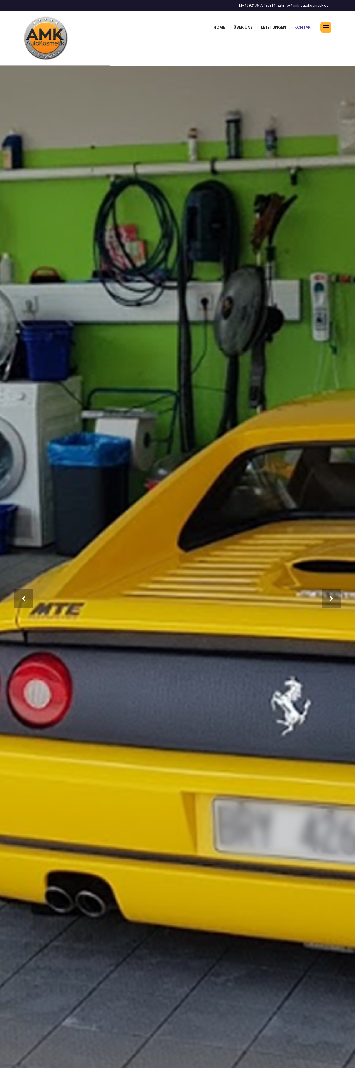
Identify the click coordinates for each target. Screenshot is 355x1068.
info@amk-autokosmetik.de (305, 5)
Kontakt (304, 27)
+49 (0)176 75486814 (258, 5)
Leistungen (273, 27)
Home (219, 27)
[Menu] (325, 27)
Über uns (243, 27)
